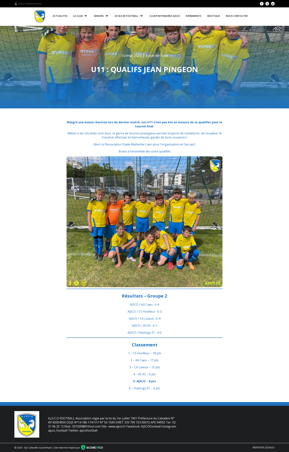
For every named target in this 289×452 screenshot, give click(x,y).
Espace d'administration (28, 3)
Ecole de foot (157, 55)
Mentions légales (264, 447)
